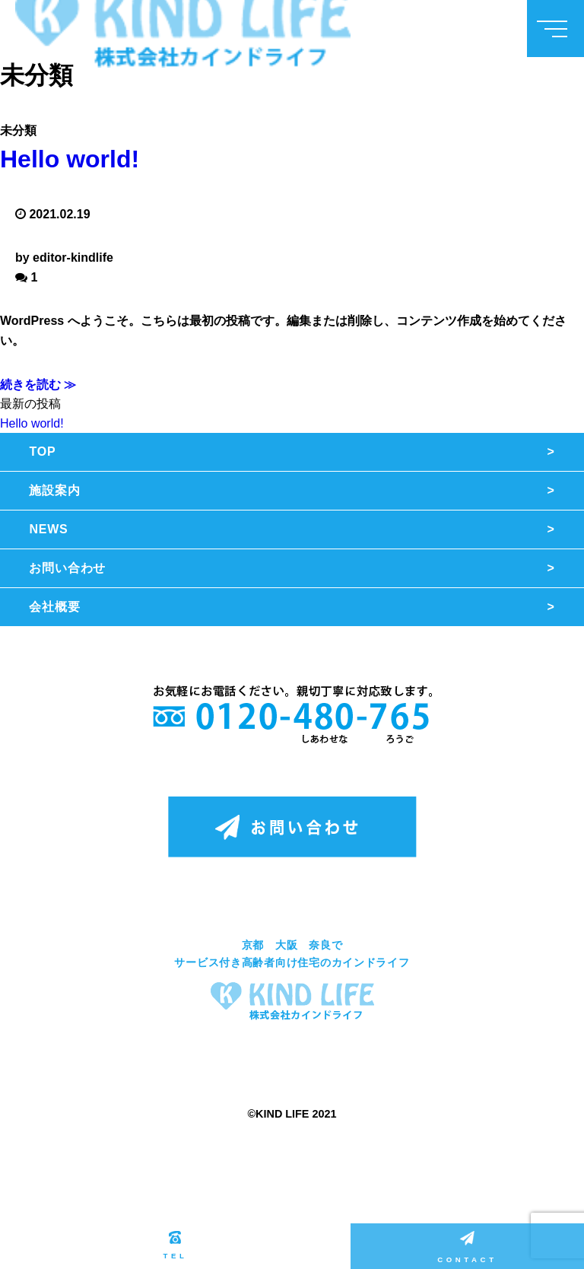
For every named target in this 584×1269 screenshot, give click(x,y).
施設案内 (54, 490)
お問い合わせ (67, 567)
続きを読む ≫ (38, 384)
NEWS (48, 529)
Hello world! (69, 159)
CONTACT (467, 1247)
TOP (42, 451)
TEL (175, 1245)
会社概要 (54, 606)
